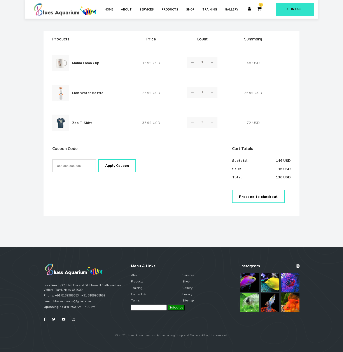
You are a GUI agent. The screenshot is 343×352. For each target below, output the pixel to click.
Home (109, 10)
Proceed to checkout (258, 196)
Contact (295, 9)
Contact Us (139, 294)
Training (209, 10)
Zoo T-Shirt (82, 122)
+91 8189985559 (93, 295)
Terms (135, 300)
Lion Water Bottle (87, 93)
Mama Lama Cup (85, 63)
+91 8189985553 (67, 295)
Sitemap (188, 300)
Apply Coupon (117, 165)
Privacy (187, 294)
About (126, 10)
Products (170, 10)
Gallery (231, 10)
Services (147, 10)
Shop (190, 10)
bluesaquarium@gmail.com (72, 301)
